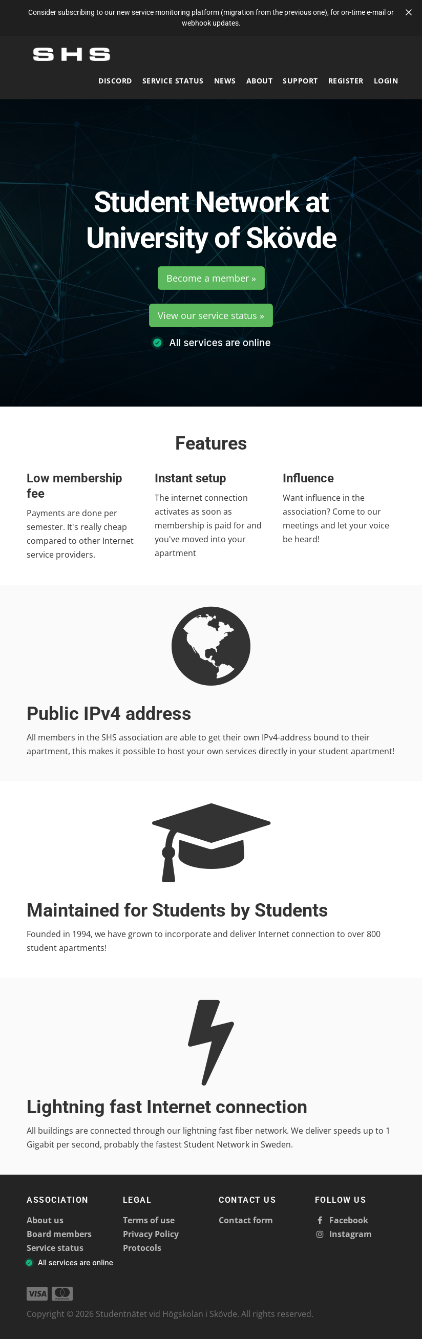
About (259, 81)
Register (346, 81)
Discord (115, 81)
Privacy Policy (151, 1234)
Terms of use (149, 1220)
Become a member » (211, 278)
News (225, 81)
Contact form (246, 1220)
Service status (173, 81)
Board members (59, 1234)
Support (300, 81)
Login (386, 81)
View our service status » (211, 315)
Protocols (142, 1247)
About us (45, 1220)
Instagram (343, 1234)
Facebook (342, 1220)
